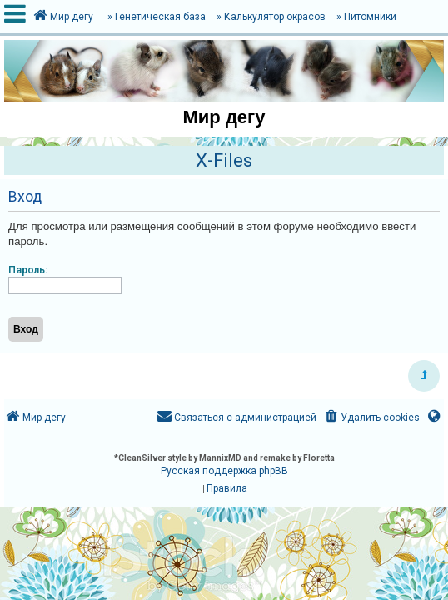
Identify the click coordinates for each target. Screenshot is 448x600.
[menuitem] (371, 418)
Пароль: (27, 270)
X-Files (224, 160)
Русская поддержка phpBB (224, 471)
